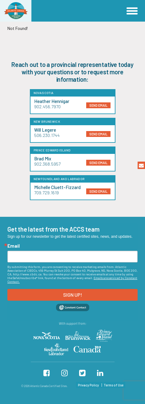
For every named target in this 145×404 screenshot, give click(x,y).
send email (98, 105)
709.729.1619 (46, 192)
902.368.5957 (47, 164)
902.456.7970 (47, 106)
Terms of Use (113, 385)
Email (13, 246)
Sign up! (72, 295)
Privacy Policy (88, 385)
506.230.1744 (47, 135)
